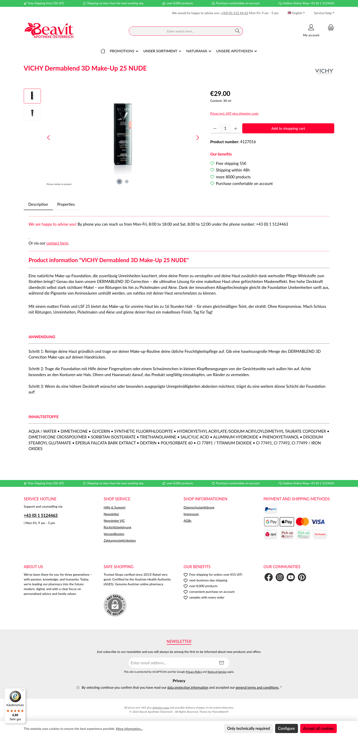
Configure (286, 728)
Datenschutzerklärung (199, 507)
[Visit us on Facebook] (268, 577)
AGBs (187, 520)
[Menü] (23, 691)
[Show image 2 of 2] (127, 181)
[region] (112, 138)
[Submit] (221, 663)
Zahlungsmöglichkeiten (120, 540)
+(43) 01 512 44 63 (234, 13)
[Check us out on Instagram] (280, 577)
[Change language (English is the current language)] (296, 13)
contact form (57, 243)
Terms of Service (217, 671)
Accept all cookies (318, 728)
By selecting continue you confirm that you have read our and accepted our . (182, 687)
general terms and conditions (257, 687)
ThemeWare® (220, 711)
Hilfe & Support (114, 507)
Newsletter (111, 514)
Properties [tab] (66, 204)
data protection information (187, 687)
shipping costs (160, 707)
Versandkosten (114, 534)
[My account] (311, 31)
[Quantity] (225, 128)
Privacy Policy (194, 671)
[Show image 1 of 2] (119, 181)
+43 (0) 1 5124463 (41, 515)
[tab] (38, 204)
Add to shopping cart (288, 128)
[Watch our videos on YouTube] (291, 577)
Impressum (191, 514)
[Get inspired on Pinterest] (302, 577)
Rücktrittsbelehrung (117, 527)
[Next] (197, 137)
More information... (129, 729)
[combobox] (180, 31)
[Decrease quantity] (215, 128)
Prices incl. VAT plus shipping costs (234, 113)
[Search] (237, 31)
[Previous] (48, 137)
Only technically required (248, 728)
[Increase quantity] (235, 128)
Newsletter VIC (114, 520)
